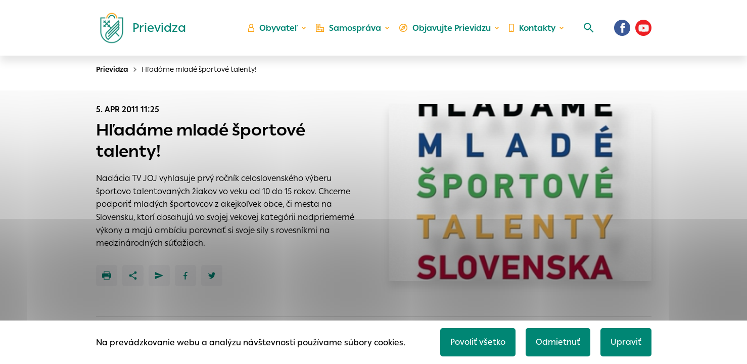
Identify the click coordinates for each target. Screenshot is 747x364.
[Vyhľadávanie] (589, 28)
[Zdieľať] (133, 275)
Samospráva (348, 28)
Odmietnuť (558, 342)
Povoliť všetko (477, 342)
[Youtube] (643, 28)
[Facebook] (622, 28)
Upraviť (626, 342)
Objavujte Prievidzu (445, 28)
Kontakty (532, 28)
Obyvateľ (273, 28)
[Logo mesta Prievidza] (139, 28)
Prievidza (112, 69)
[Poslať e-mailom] (159, 275)
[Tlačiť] (106, 275)
